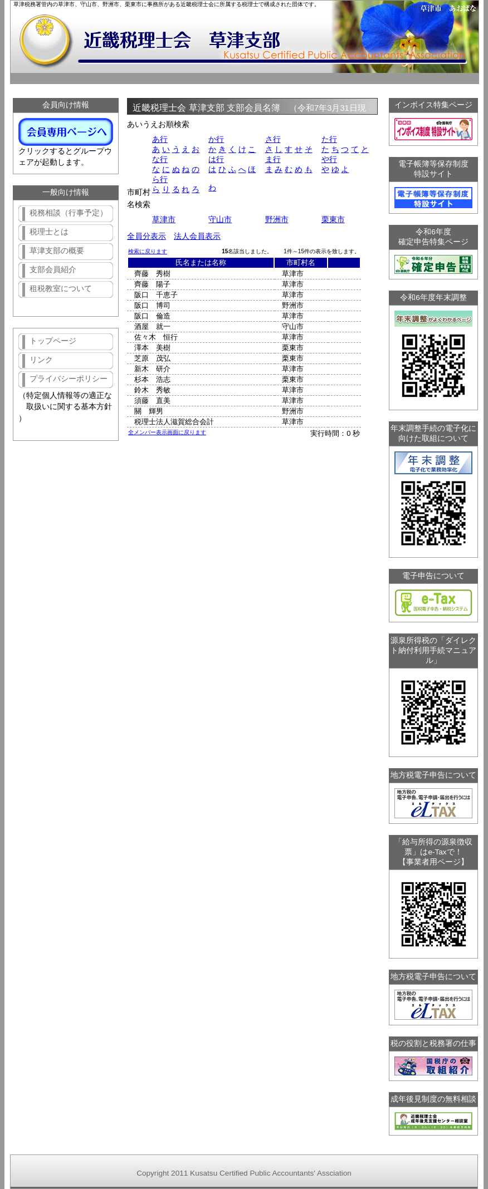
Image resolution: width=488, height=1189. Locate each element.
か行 (216, 139)
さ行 (273, 139)
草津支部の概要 (57, 251)
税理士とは (49, 232)
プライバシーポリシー (69, 379)
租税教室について (61, 288)
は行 (216, 159)
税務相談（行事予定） (69, 213)
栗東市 (333, 219)
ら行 (160, 179)
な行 (160, 159)
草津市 (163, 219)
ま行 (273, 159)
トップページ (53, 341)
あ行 (160, 139)
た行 (329, 139)
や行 (329, 159)
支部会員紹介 (53, 270)
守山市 (220, 219)
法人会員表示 (197, 236)
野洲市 (277, 219)
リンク (41, 360)
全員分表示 (146, 236)
